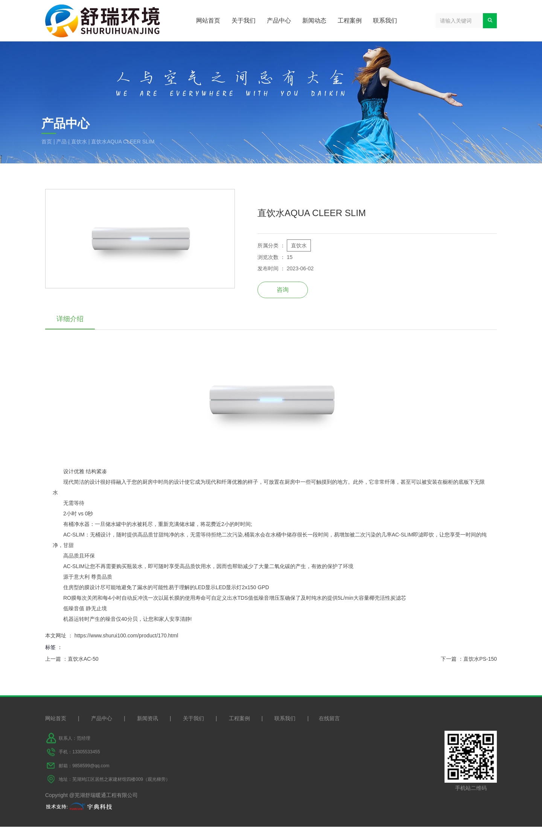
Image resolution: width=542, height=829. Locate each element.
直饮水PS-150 (480, 660)
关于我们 (243, 20)
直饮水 (79, 142)
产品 (61, 142)
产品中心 (279, 20)
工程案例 (350, 20)
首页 (47, 142)
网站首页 (208, 20)
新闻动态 (314, 20)
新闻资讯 (147, 721)
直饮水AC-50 (83, 660)
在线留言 (329, 721)
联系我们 (385, 20)
